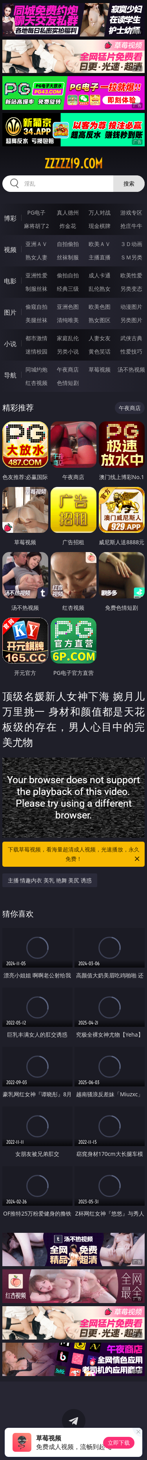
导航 (10, 375)
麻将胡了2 (36, 226)
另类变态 (131, 288)
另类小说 (68, 351)
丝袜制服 (68, 257)
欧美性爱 (131, 275)
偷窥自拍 (36, 306)
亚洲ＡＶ (36, 244)
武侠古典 (131, 338)
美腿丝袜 (36, 320)
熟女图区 (100, 320)
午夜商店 (68, 369)
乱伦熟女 (100, 288)
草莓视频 (100, 369)
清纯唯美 (68, 320)
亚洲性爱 (36, 275)
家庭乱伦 (68, 338)
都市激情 (36, 338)
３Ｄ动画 (131, 244)
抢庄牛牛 (131, 226)
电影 (10, 281)
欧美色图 (100, 306)
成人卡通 (100, 275)
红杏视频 (36, 382)
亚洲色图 (68, 306)
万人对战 (100, 212)
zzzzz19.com (73, 163)
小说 (10, 343)
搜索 (128, 183)
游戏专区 (131, 212)
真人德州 (68, 212)
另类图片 (131, 320)
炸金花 (68, 226)
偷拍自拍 (68, 275)
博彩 (10, 218)
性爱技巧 (131, 351)
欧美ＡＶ (100, 244)
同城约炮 (36, 369)
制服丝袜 (36, 288)
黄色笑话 (100, 351)
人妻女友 (100, 338)
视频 (10, 249)
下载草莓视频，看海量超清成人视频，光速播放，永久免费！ (74, 855)
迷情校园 (36, 351)
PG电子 (36, 212)
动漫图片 (131, 306)
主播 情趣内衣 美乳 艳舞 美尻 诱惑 (50, 880)
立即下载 (119, 1442)
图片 (10, 312)
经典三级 (68, 288)
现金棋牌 (100, 226)
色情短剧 (68, 382)
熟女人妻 (36, 257)
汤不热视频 (131, 369)
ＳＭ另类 (131, 257)
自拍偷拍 (68, 244)
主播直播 (100, 257)
